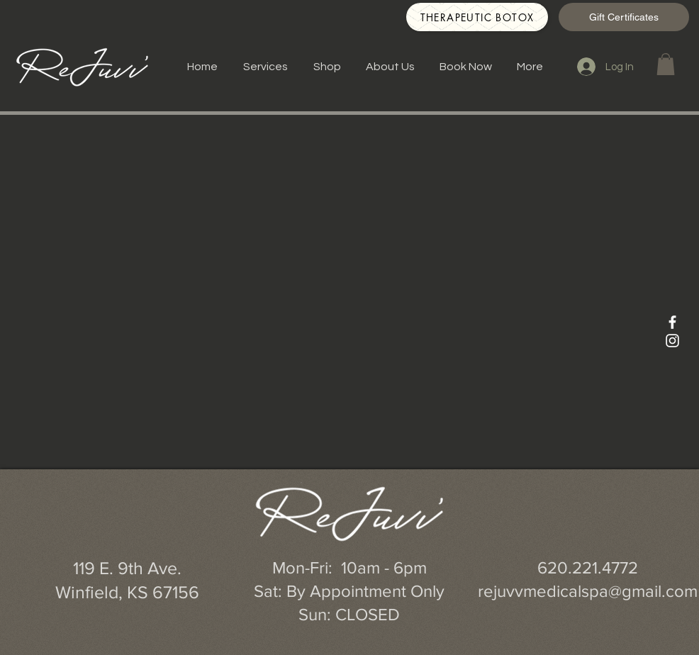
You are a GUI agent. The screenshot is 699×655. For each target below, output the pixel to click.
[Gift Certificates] (624, 17)
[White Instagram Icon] (672, 340)
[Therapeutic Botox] (477, 17)
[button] (665, 64)
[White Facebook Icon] (672, 322)
